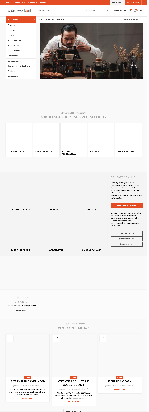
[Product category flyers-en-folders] (21, 193)
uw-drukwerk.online (32, 386)
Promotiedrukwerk (126, 206)
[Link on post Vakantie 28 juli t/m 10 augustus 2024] (74, 355)
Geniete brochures (125, 152)
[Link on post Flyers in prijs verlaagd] (27, 355)
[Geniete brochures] (128, 136)
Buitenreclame (126, 239)
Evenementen (126, 244)
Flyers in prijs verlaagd (27, 381)
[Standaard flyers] (19, 136)
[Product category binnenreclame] (91, 234)
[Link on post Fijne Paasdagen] (120, 355)
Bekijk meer (21, 310)
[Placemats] (101, 136)
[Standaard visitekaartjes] (74, 136)
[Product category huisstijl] (56, 193)
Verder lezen (27, 398)
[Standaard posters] (46, 136)
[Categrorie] (94, 10)
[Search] (73, 10)
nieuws (27, 377)
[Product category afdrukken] (56, 234)
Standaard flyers (15, 152)
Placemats (94, 152)
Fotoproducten (126, 233)
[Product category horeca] (91, 193)
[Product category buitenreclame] (21, 234)
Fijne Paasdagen (119, 381)
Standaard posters (44, 152)
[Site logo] (20, 10)
